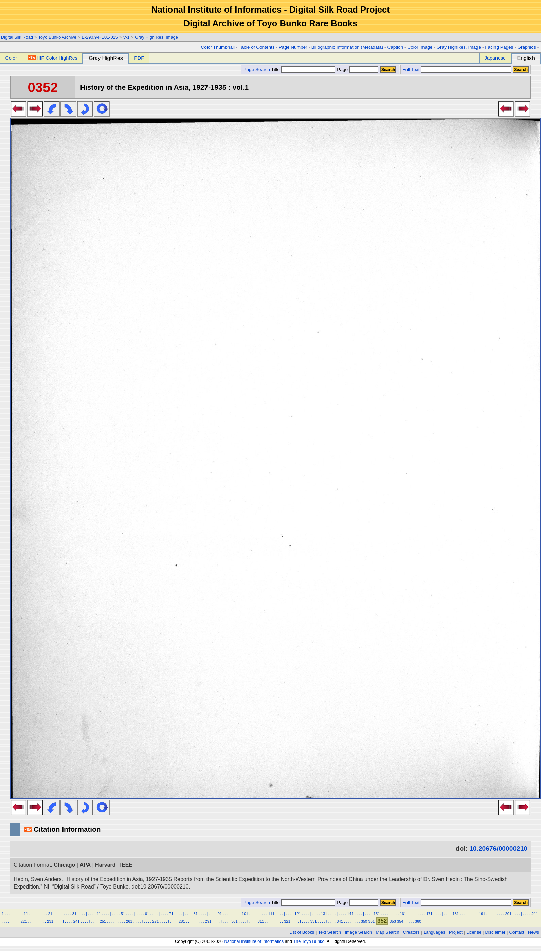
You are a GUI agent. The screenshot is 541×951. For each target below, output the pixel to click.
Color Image (419, 47)
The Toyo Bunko (308, 941)
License (473, 932)
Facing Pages (499, 47)
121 (297, 914)
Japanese (495, 58)
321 (287, 921)
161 (403, 914)
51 (123, 914)
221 (24, 921)
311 (261, 921)
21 (50, 914)
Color (11, 58)
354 (400, 921)
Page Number (293, 47)
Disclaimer (495, 932)
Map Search (387, 932)
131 (324, 914)
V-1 (126, 37)
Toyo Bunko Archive (57, 37)
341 (340, 921)
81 (195, 914)
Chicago (64, 865)
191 (482, 914)
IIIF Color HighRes (52, 58)
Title (303, 69)
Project (456, 932)
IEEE (126, 865)
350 (364, 921)
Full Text (410, 69)
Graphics (526, 47)
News (533, 932)
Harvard (105, 865)
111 (271, 914)
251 (103, 921)
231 (50, 921)
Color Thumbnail (218, 47)
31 (74, 914)
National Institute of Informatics (254, 941)
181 (455, 914)
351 (371, 921)
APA (85, 865)
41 (98, 914)
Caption (395, 47)
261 (129, 921)
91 (220, 914)
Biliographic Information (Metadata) (347, 47)
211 (534, 914)
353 (393, 921)
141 (350, 914)
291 (208, 921)
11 (26, 914)
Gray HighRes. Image (458, 47)
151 (377, 914)
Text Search (329, 932)
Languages (434, 932)
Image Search (358, 932)
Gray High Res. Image (156, 37)
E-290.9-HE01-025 (100, 37)
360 (418, 921)
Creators (411, 932)
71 (171, 914)
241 (76, 921)
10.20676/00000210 (498, 848)
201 (508, 914)
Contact (516, 932)
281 (182, 921)
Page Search (256, 69)
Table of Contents (257, 47)
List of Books (301, 932)
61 (147, 914)
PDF (139, 58)
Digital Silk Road (17, 37)
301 (234, 921)
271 (155, 921)
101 (245, 914)
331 (313, 921)
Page (357, 69)
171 (429, 914)
